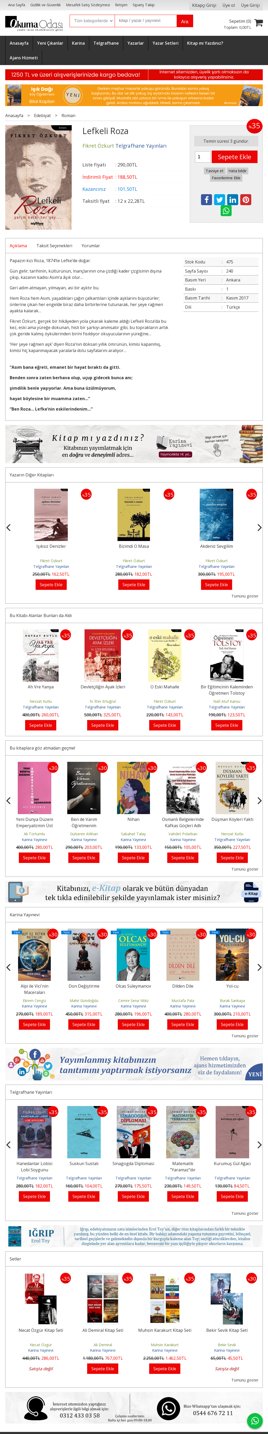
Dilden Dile (182, 986)
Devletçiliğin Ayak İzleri (103, 687)
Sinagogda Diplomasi (133, 1163)
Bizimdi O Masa (217, 546)
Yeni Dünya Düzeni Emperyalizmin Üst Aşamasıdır (34, 825)
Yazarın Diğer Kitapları (32, 475)
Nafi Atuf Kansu (226, 701)
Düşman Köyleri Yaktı (232, 819)
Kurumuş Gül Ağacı (232, 1163)
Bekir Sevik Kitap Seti (227, 1330)
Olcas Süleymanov (133, 986)
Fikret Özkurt (51, 560)
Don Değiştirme (84, 986)
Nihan (133, 819)
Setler (15, 1259)
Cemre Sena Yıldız (133, 1000)
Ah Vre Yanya (41, 687)
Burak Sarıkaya (232, 1000)
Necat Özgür (41, 1344)
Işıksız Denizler (134, 546)
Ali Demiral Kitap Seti (102, 1330)
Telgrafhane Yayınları (51, 566)
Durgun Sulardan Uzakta (51, 546)
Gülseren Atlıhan (84, 833)
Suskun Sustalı (84, 1163)
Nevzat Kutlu (41, 701)
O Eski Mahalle (164, 687)
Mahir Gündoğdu (84, 1000)
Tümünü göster (244, 596)
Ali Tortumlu (34, 833)
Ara (184, 21)
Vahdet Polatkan (183, 833)
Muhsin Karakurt (165, 1344)
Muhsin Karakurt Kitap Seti (164, 1330)
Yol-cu (232, 986)
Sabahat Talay (133, 833)
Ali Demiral (103, 1344)
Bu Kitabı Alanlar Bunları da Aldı (41, 615)
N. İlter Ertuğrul (103, 701)
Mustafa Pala (182, 1000)
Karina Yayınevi (34, 839)
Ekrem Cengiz (34, 1000)
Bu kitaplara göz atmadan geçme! (42, 748)
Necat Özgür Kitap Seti (41, 1330)
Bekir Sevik (227, 1344)
